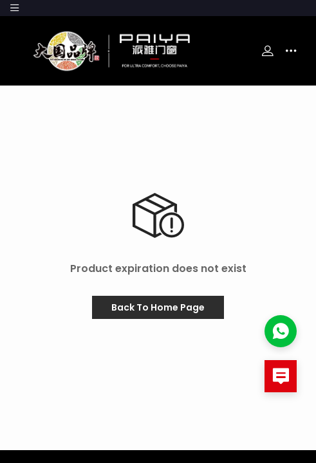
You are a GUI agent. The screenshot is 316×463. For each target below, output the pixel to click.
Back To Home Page (158, 307)
